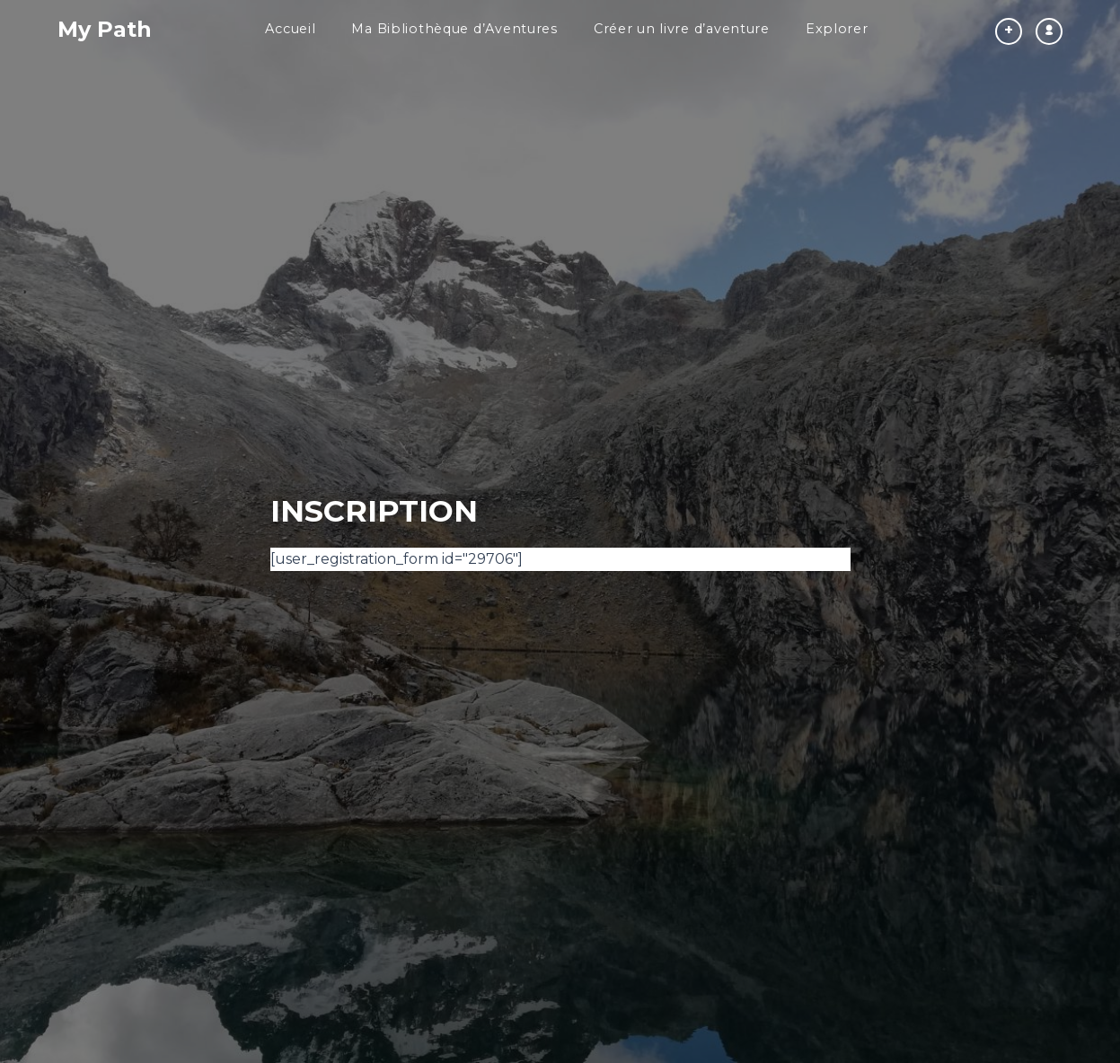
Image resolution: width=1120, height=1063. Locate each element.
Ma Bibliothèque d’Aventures (454, 29)
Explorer (837, 29)
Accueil (290, 29)
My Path (104, 29)
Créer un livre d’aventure (682, 29)
